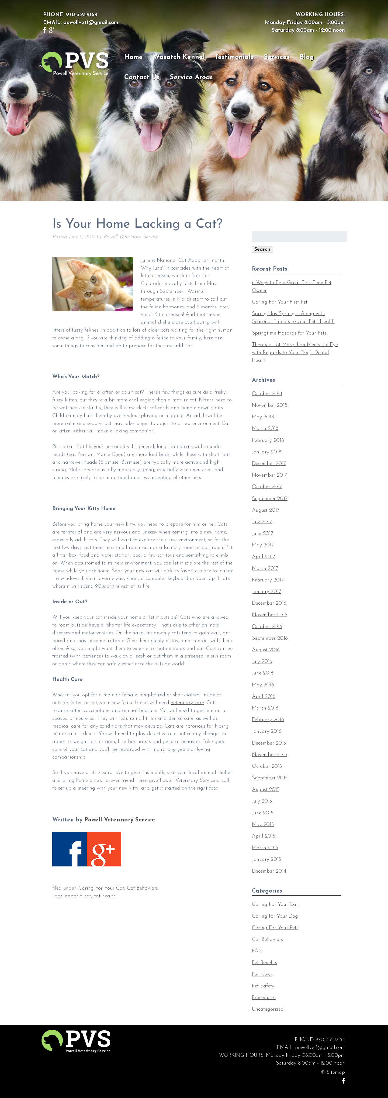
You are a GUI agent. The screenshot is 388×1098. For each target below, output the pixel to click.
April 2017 (263, 557)
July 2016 (262, 661)
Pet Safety (263, 986)
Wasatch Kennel (179, 57)
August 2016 (266, 650)
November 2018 (269, 405)
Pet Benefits (264, 962)
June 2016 (262, 673)
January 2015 (266, 859)
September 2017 (269, 498)
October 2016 (267, 626)
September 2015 (269, 778)
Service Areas (191, 77)
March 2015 (265, 848)
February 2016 (268, 719)
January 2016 (266, 731)
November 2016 (269, 615)
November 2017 (269, 475)
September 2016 (270, 638)
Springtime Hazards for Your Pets (289, 333)
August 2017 (265, 510)
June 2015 (262, 813)
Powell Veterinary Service (119, 820)
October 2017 (267, 487)
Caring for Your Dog (275, 916)
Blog (307, 57)
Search (262, 249)
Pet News (262, 974)
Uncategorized (268, 1009)
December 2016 (269, 603)
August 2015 (265, 789)
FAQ (257, 951)
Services (277, 57)
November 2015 (269, 755)
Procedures (264, 997)
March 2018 (265, 428)
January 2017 (266, 591)
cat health (105, 896)
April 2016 (263, 696)
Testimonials (234, 57)
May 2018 (263, 417)
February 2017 (268, 580)
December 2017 (269, 463)
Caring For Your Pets (275, 928)
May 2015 (263, 824)
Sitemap (336, 1072)
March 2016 (265, 708)
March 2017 (265, 568)
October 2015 (267, 766)
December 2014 (269, 871)
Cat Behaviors (142, 888)
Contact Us (142, 77)
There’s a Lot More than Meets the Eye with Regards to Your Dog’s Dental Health (295, 352)
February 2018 (268, 440)
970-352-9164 (81, 15)
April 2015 (263, 836)
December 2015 (269, 743)
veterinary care (187, 702)
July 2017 (262, 522)
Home (133, 57)
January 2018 (266, 452)
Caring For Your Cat (101, 888)
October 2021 (267, 394)
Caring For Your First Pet (279, 302)
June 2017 (262, 533)
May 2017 (263, 545)
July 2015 (262, 801)
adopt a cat (78, 896)
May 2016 (263, 685)
